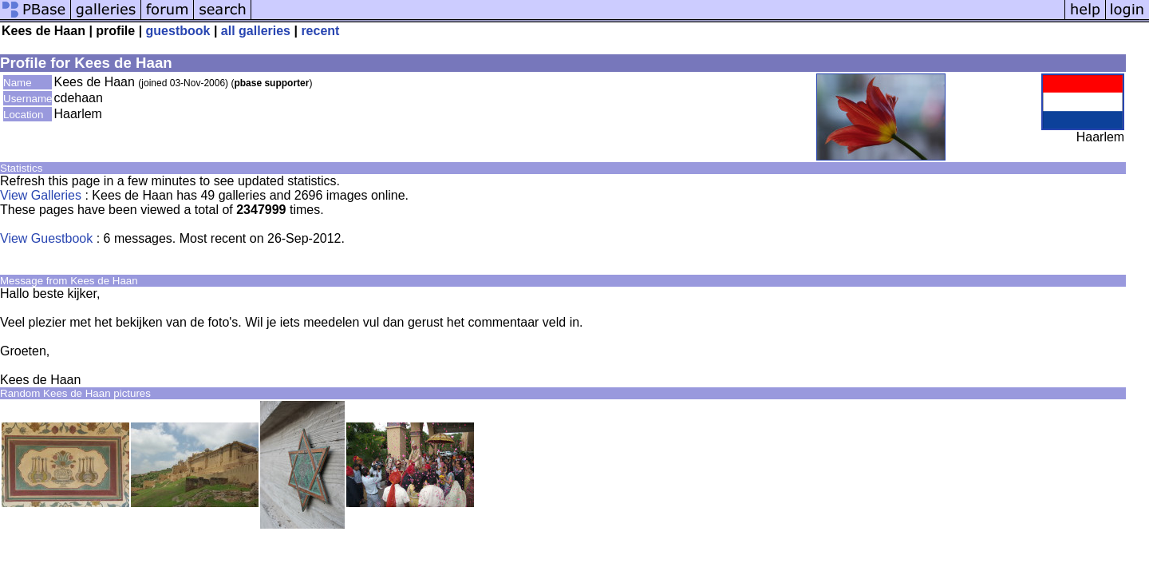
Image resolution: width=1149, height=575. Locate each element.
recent (320, 31)
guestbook (178, 31)
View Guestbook (46, 238)
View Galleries (40, 195)
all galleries (255, 31)
